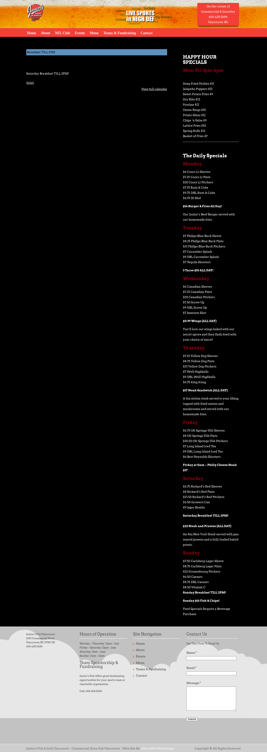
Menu (94, 33)
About (45, 33)
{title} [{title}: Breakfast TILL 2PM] (30, 83)
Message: (193, 683)
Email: (191, 668)
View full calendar (154, 89)
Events (80, 33)
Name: (191, 653)
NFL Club (62, 33)
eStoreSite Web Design (157, 748)
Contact (147, 33)
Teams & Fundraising (119, 33)
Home (31, 33)
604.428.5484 (34, 646)
